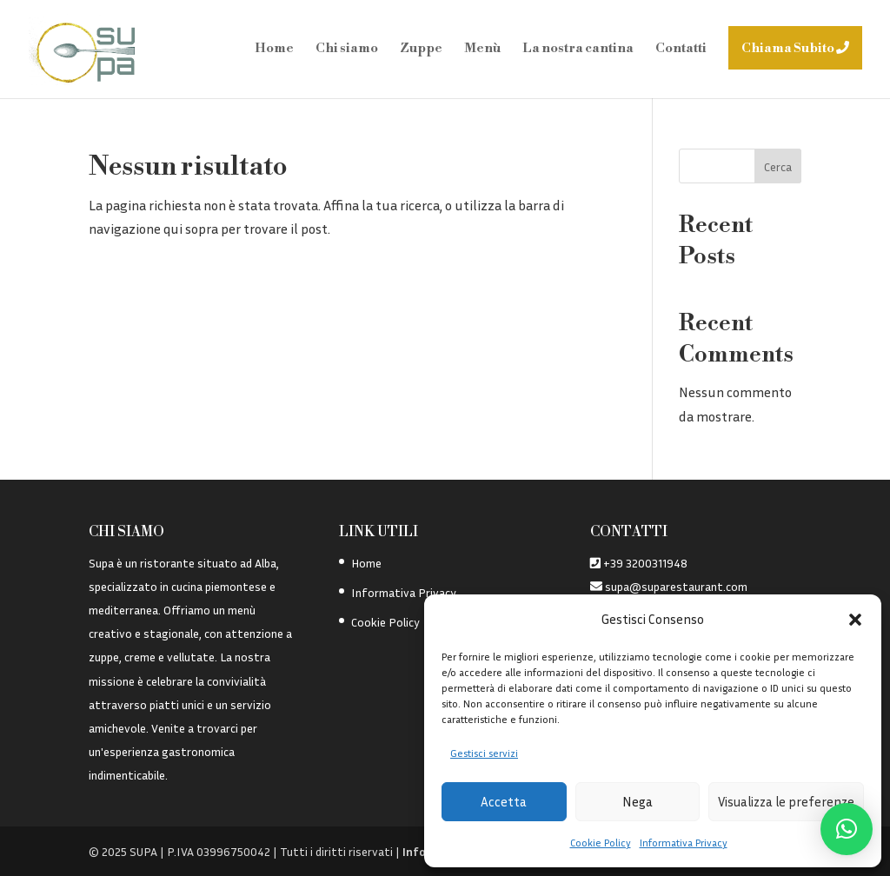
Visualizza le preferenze (786, 801)
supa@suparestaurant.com (674, 586)
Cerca (778, 166)
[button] (855, 619)
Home (366, 562)
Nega (637, 801)
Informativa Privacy (683, 842)
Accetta (504, 801)
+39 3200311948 (645, 562)
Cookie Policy (600, 842)
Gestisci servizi (484, 753)
